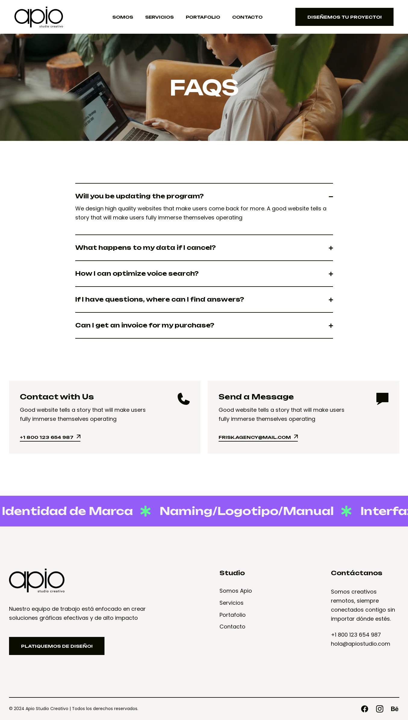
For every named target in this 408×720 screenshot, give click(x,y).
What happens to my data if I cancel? (145, 247)
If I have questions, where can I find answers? (159, 299)
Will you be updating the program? (139, 196)
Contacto (247, 17)
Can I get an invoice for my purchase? (144, 325)
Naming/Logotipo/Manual (241, 511)
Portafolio (203, 17)
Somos (122, 17)
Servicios (159, 17)
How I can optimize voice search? (137, 273)
